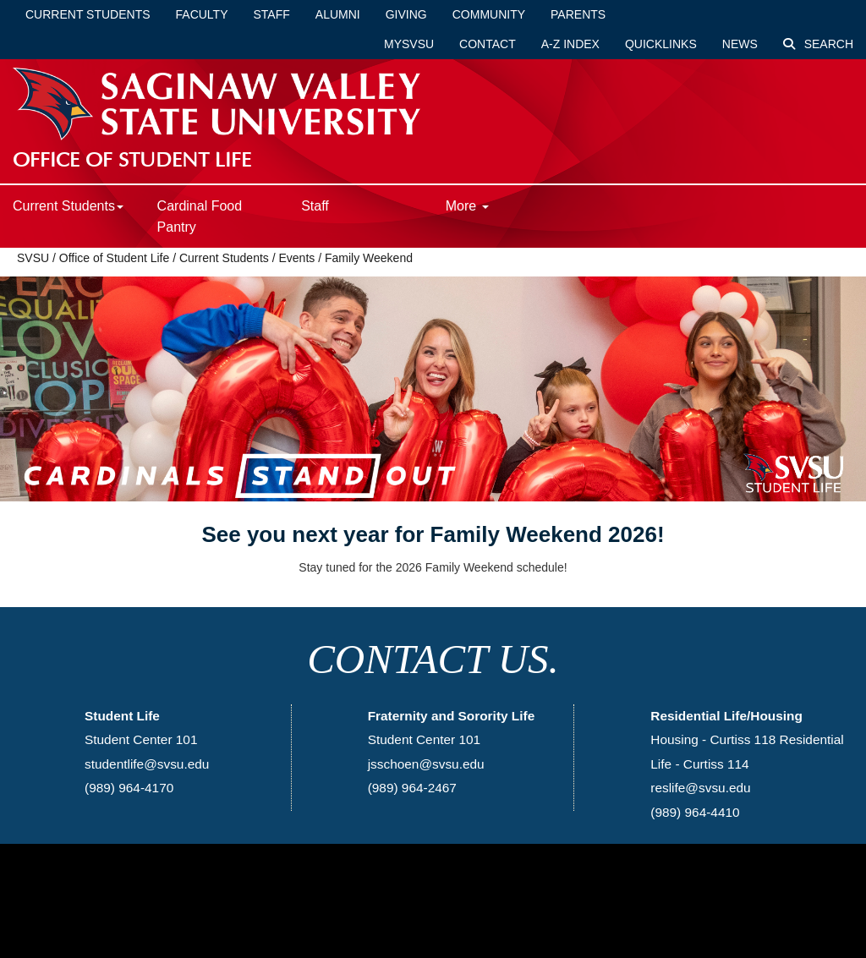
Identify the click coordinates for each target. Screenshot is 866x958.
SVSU (33, 258)
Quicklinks (661, 44)
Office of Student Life (114, 258)
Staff (272, 14)
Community (488, 14)
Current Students (88, 14)
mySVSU (409, 44)
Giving (406, 14)
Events (296, 258)
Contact (487, 44)
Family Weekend (369, 258)
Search (818, 44)
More (467, 206)
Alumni (337, 14)
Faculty (202, 14)
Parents (578, 14)
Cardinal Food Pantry (200, 216)
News (740, 44)
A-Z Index (570, 44)
